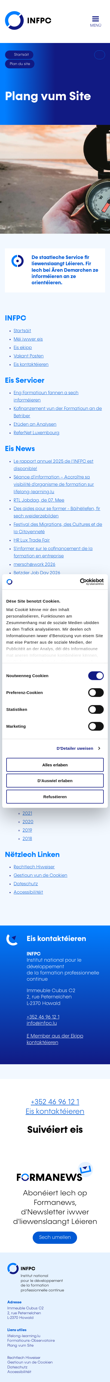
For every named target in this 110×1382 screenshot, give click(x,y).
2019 (27, 830)
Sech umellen (55, 1237)
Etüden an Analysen (35, 424)
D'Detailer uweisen (75, 748)
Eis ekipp (23, 348)
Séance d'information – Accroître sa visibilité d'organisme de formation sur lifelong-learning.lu (54, 484)
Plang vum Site (20, 1345)
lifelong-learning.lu (23, 1336)
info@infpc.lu (42, 1023)
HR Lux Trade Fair (32, 540)
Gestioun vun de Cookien (40, 875)
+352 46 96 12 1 (43, 1017)
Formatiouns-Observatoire (31, 1341)
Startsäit (22, 331)
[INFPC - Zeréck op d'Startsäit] (32, 21)
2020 (28, 822)
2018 (27, 839)
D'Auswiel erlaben (55, 780)
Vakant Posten (29, 356)
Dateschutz (26, 884)
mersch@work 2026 (34, 564)
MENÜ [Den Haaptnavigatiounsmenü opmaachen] (95, 25)
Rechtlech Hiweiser (34, 867)
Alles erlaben (55, 764)
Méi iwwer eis (28, 339)
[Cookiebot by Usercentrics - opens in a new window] (80, 581)
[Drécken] (99, 55)
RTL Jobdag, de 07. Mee (39, 500)
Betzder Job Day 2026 (37, 573)
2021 (27, 813)
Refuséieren (55, 796)
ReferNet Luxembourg (36, 433)
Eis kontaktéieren (31, 364)
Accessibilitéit (28, 892)
